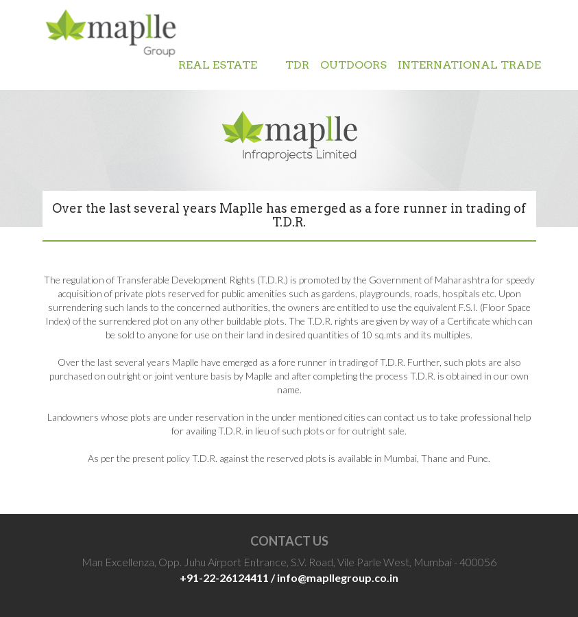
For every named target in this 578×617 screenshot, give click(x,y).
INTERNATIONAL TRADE (469, 64)
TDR (297, 64)
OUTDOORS (353, 64)
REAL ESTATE (226, 64)
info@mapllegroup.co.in (337, 577)
